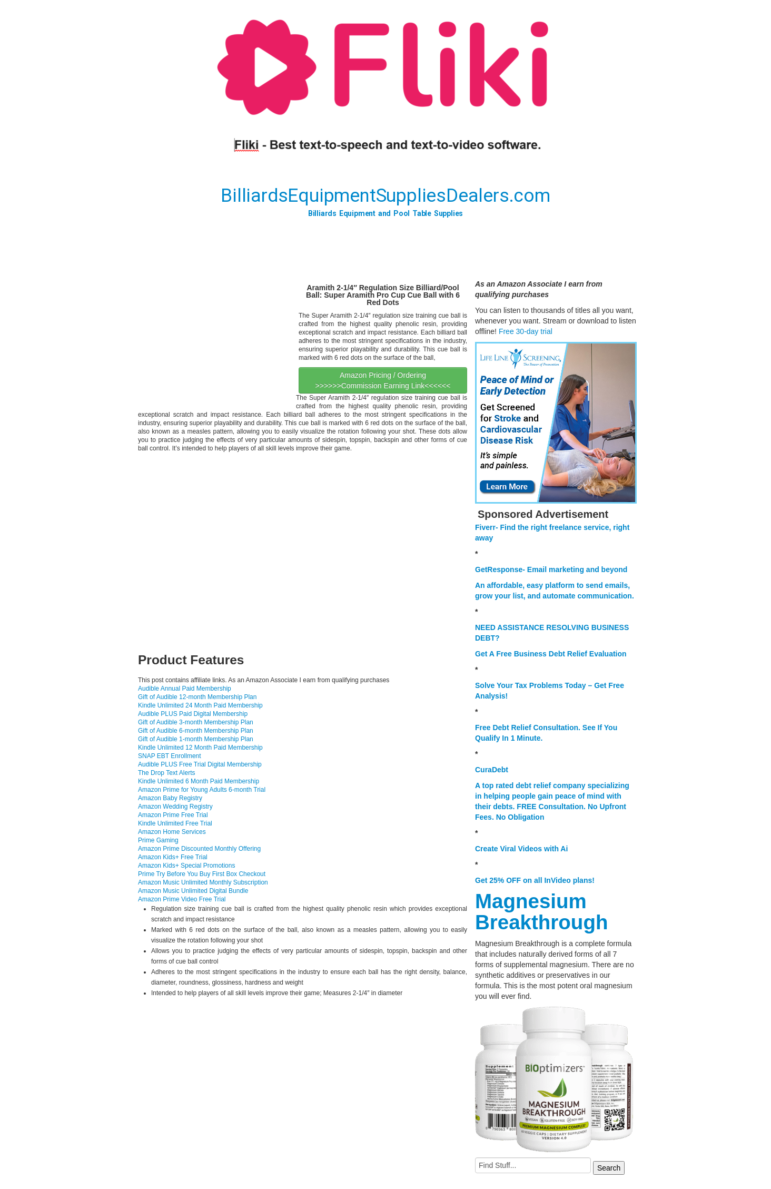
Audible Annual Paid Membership (184, 688)
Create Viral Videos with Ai (521, 848)
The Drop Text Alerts (166, 773)
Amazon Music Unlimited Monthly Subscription (203, 882)
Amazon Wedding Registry (175, 806)
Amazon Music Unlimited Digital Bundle (193, 891)
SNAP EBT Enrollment (169, 756)
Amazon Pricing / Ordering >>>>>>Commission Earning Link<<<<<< (383, 380)
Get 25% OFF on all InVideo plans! (535, 880)
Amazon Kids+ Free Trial (172, 857)
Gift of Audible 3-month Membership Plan (195, 722)
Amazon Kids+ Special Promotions (186, 865)
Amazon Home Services (172, 832)
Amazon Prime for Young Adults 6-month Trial (201, 789)
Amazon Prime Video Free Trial (182, 899)
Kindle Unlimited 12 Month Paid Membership (200, 747)
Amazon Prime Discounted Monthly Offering (199, 848)
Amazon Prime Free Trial (173, 815)
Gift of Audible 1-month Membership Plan (195, 739)
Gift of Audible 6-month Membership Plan (195, 730)
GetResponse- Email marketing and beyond (551, 569)
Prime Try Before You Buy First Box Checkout (201, 874)
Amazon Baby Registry (170, 798)
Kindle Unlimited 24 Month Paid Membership (200, 705)
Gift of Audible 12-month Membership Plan (197, 697)
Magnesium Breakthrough (541, 911)
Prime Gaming (158, 840)
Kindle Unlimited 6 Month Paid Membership (198, 781)
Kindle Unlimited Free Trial (175, 823)
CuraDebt (491, 769)
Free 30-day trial (525, 331)
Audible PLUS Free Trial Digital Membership (200, 764)
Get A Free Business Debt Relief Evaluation (551, 654)
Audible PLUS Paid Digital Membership (193, 714)
